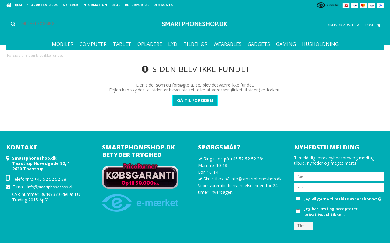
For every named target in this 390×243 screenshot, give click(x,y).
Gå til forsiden (195, 100)
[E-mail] (339, 187)
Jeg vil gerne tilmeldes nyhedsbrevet (342, 198)
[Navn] (339, 176)
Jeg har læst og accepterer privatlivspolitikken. (331, 211)
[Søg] (33, 24)
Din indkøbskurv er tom (355, 25)
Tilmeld (304, 226)
